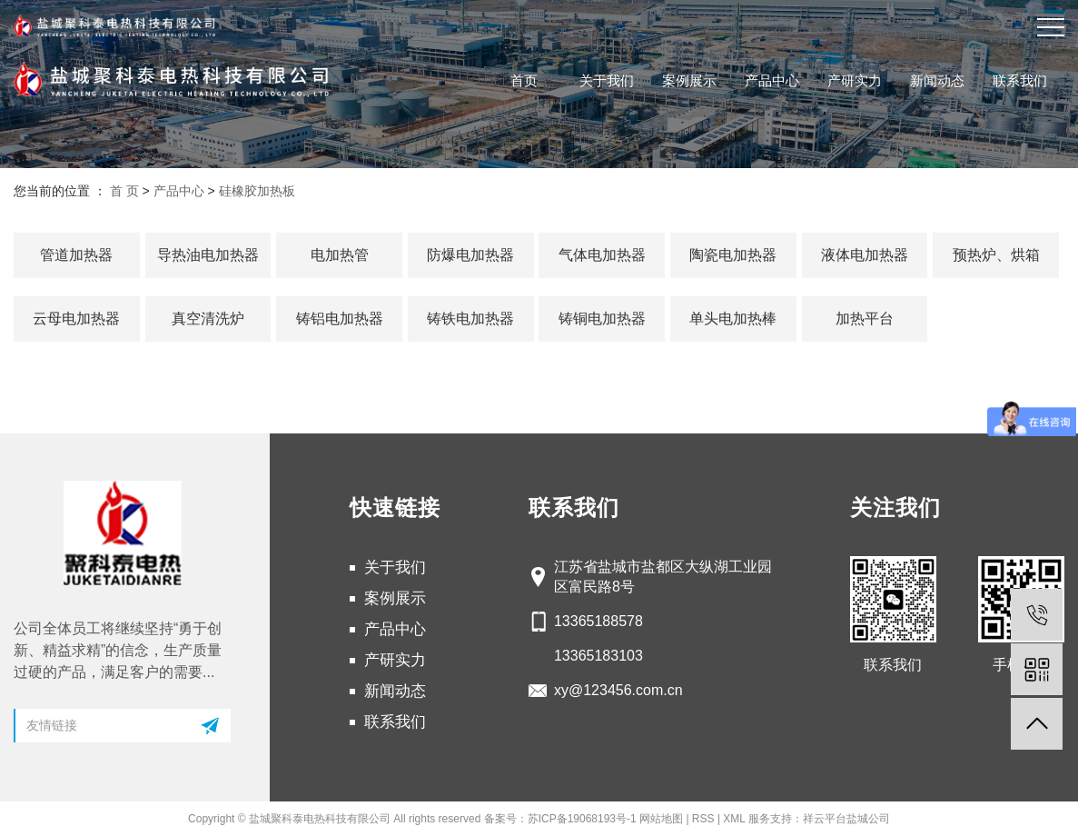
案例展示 (689, 80)
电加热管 (340, 255)
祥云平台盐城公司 (846, 818)
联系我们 (1020, 80)
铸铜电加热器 (602, 318)
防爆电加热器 (470, 255)
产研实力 (854, 80)
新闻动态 (937, 80)
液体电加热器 (864, 255)
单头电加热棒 (732, 318)
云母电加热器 (76, 318)
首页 (524, 80)
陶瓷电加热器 (732, 255)
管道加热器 (76, 255)
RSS (703, 818)
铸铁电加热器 (470, 318)
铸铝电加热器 (339, 318)
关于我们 (606, 80)
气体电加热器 (602, 255)
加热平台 (865, 318)
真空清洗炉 (208, 318)
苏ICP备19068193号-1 (582, 818)
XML (734, 818)
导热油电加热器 (208, 255)
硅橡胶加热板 (257, 191)
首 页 (124, 191)
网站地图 (661, 818)
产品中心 (772, 80)
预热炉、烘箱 (996, 255)
